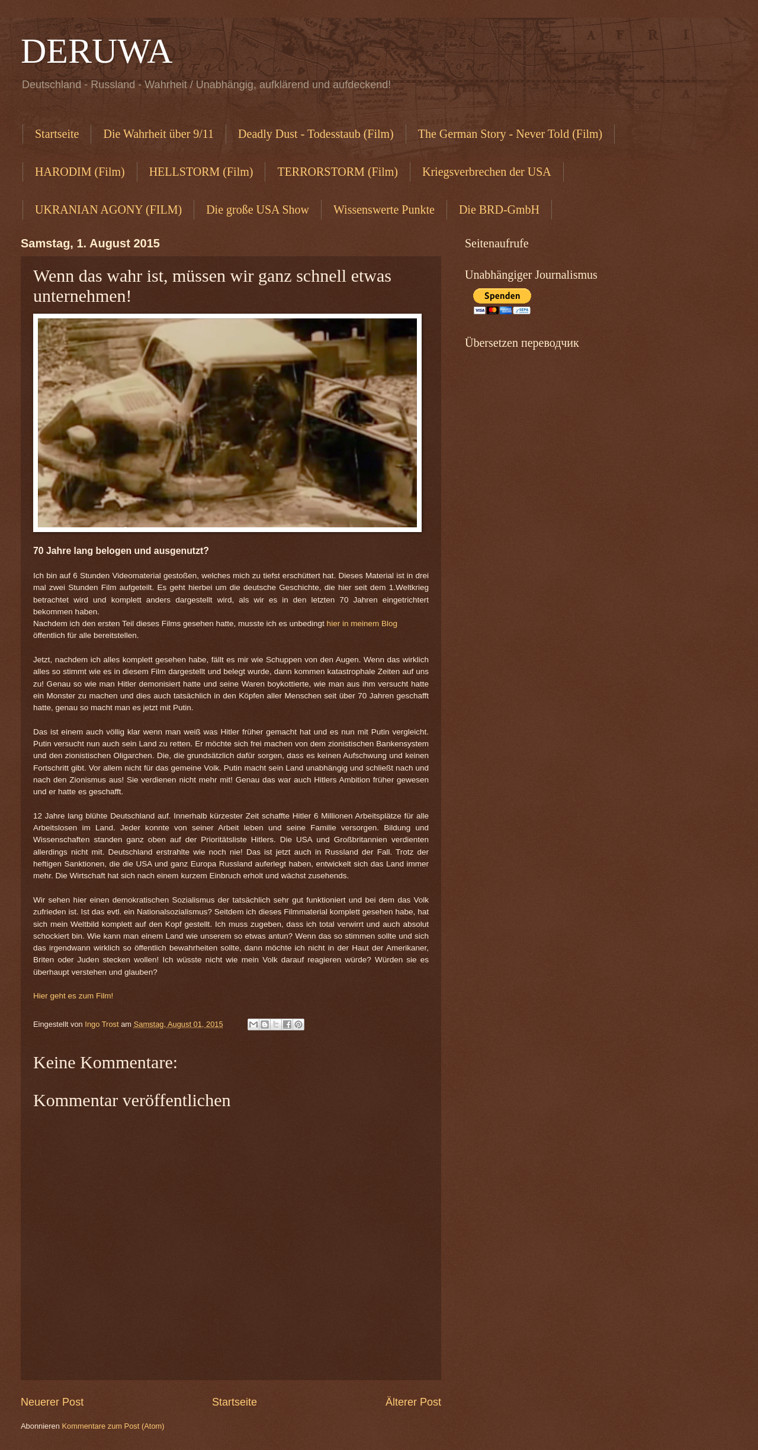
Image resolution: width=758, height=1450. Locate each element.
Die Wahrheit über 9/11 (158, 133)
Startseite (57, 133)
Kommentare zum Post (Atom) (113, 1426)
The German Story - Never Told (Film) (510, 133)
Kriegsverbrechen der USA (486, 171)
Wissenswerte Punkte (384, 209)
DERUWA (97, 50)
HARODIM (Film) (80, 171)
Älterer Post (413, 1402)
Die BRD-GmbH (499, 209)
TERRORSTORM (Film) (337, 171)
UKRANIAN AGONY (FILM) (108, 209)
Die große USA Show (257, 209)
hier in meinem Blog (362, 623)
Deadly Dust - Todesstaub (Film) (316, 133)
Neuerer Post (52, 1402)
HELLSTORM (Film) (201, 171)
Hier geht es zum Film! (73, 995)
